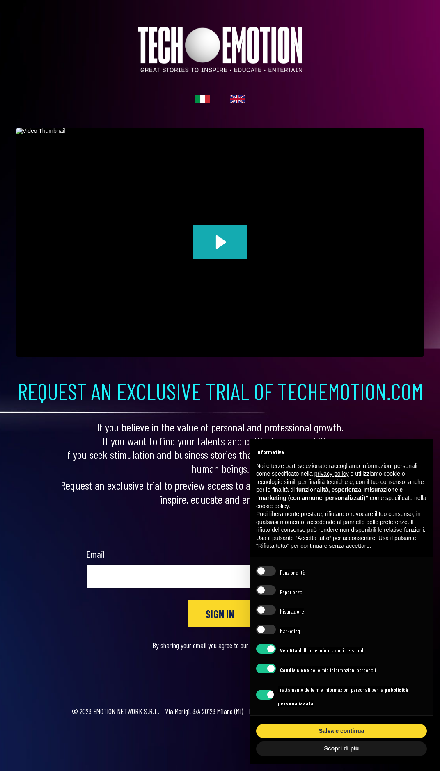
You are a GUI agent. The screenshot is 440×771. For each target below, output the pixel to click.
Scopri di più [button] (341, 748)
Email (95, 554)
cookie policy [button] (272, 506)
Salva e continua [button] (341, 731)
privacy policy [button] (331, 473)
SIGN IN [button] (220, 613)
